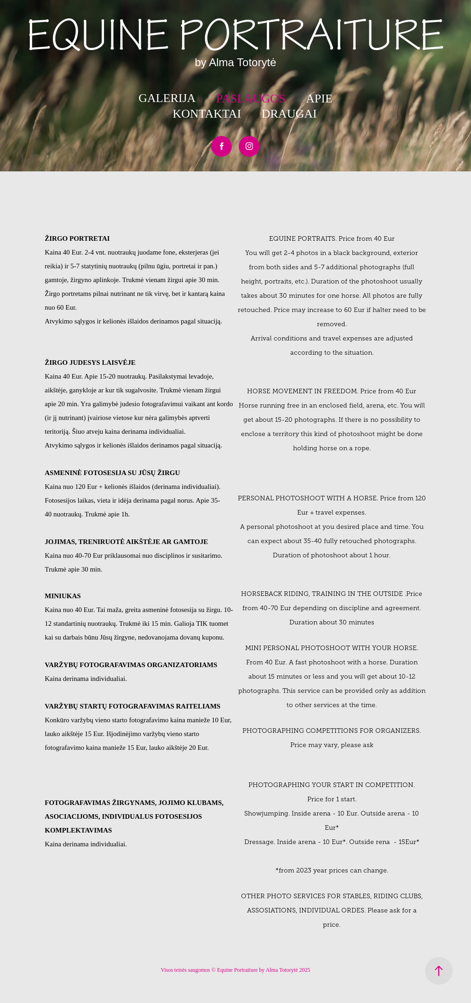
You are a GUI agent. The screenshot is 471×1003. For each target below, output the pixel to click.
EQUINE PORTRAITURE (235, 35)
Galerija (166, 98)
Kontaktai (206, 113)
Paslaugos (251, 98)
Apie (319, 98)
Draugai (289, 113)
